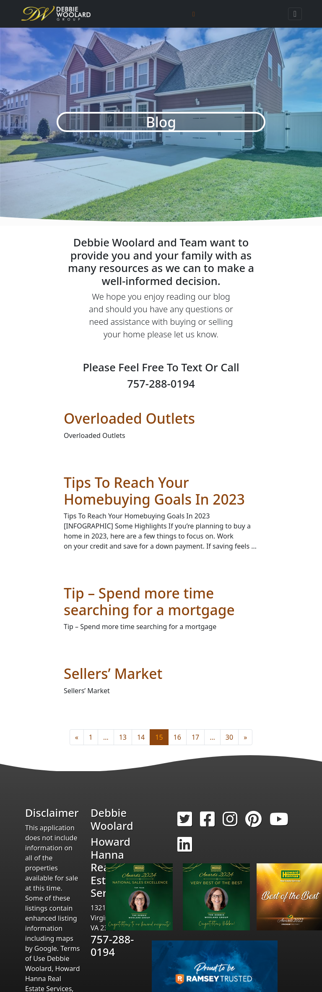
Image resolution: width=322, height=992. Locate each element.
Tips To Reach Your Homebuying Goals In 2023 (154, 491)
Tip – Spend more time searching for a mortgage (149, 601)
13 (123, 737)
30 (229, 737)
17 (195, 737)
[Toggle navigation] (295, 14)
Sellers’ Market (113, 673)
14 (141, 737)
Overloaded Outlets (129, 418)
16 (177, 737)
